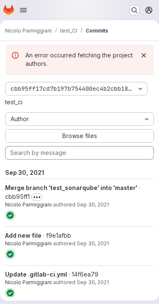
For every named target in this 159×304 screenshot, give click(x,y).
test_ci (13, 102)
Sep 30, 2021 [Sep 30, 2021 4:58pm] (93, 204)
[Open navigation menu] (23, 10)
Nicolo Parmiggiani (28, 204)
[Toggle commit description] (36, 197)
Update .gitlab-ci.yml (36, 274)
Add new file (23, 235)
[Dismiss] (144, 55)
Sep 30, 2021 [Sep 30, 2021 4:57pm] (93, 243)
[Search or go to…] (134, 10)
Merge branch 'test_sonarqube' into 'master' (71, 187)
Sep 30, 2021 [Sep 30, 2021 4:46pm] (93, 282)
